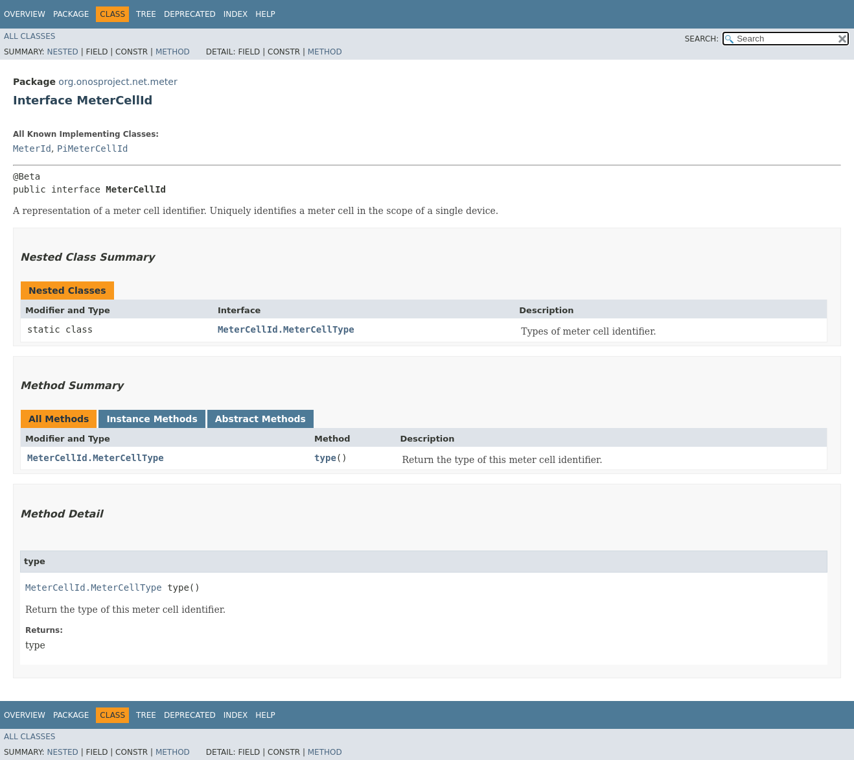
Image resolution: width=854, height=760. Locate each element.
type (325, 458)
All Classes (29, 36)
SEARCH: (702, 38)
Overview (24, 14)
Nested (62, 51)
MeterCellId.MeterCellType (286, 329)
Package (71, 14)
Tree (146, 14)
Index (236, 14)
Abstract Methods (260, 419)
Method (173, 51)
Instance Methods (151, 419)
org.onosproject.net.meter (117, 82)
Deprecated (190, 14)
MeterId (32, 148)
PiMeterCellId (92, 148)
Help (265, 14)
